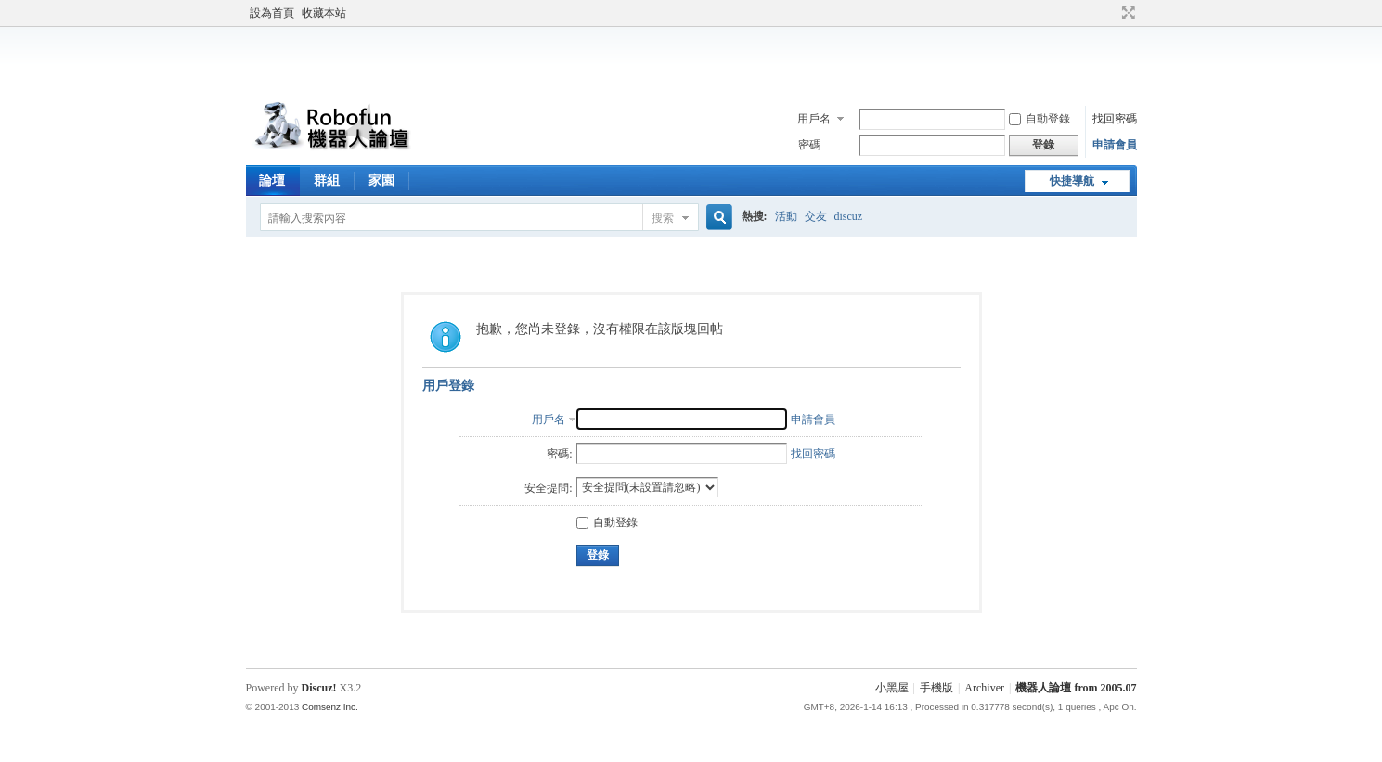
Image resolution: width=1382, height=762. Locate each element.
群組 (327, 180)
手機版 (936, 687)
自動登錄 (1039, 118)
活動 (786, 216)
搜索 (663, 218)
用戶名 (814, 118)
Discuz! (319, 687)
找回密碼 (1114, 118)
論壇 (272, 180)
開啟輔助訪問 (1111, 13)
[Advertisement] (691, 59)
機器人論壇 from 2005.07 (1075, 687)
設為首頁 (272, 12)
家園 (381, 180)
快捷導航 (1072, 180)
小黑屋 (892, 687)
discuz (848, 216)
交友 (816, 216)
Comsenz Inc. (330, 707)
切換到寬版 (1126, 13)
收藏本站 (324, 12)
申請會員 (1114, 144)
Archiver (984, 687)
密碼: (559, 453)
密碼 (809, 144)
